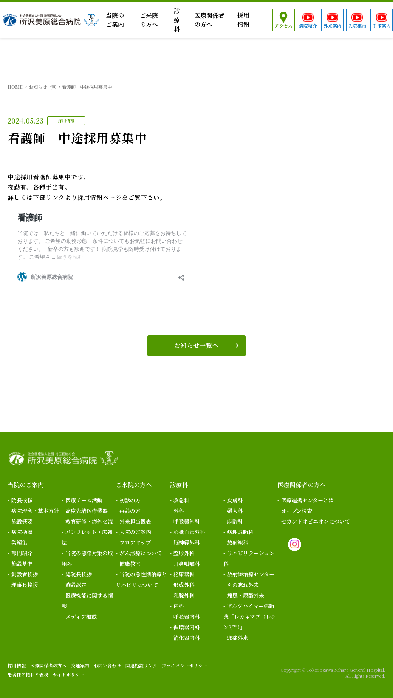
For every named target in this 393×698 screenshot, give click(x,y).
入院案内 (357, 25)
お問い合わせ (107, 665)
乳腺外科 (184, 595)
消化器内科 (186, 637)
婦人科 (235, 510)
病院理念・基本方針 (35, 510)
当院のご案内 (115, 20)
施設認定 (76, 584)
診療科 (177, 19)
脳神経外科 (186, 542)
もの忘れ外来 (243, 584)
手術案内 (382, 25)
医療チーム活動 (83, 500)
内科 (178, 606)
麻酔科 (235, 521)
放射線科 (237, 542)
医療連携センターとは (307, 500)
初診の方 (130, 500)
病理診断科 (240, 532)
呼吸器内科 (186, 616)
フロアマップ (135, 542)
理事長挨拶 (24, 584)
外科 (178, 510)
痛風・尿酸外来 (245, 595)
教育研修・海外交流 (89, 521)
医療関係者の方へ (209, 20)
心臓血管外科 (189, 532)
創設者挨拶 (24, 574)
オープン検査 (296, 510)
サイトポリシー (68, 674)
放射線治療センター (250, 574)
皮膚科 (235, 500)
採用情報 (243, 20)
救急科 (181, 500)
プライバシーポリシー (184, 665)
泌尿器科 (184, 574)
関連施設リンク (141, 665)
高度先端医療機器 (86, 510)
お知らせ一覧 (42, 86)
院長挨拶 (21, 500)
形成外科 (184, 584)
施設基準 (21, 563)
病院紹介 (308, 25)
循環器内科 (186, 627)
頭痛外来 (237, 637)
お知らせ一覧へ (196, 345)
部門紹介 (21, 553)
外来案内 (332, 25)
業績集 (19, 542)
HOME (15, 86)
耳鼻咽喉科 (186, 563)
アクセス (283, 25)
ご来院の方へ (149, 20)
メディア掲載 (81, 616)
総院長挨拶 (78, 574)
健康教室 (130, 563)
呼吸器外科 (186, 521)
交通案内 (80, 665)
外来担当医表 (135, 521)
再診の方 (130, 510)
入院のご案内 (135, 532)
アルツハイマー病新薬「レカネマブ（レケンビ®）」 (249, 616)
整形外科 (184, 553)
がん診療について (140, 553)
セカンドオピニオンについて (315, 521)
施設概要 (21, 521)
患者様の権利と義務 (28, 674)
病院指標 (21, 532)
